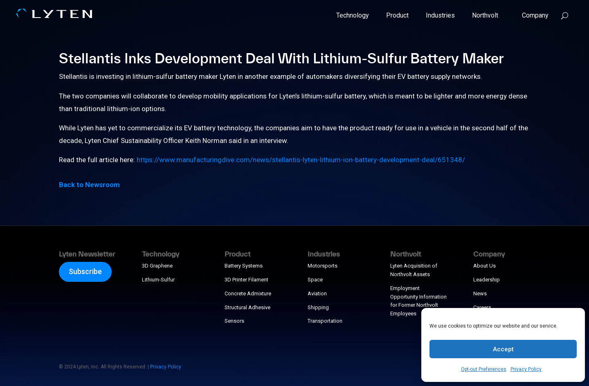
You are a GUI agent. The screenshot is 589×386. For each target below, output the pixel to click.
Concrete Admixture (248, 293)
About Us (484, 266)
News (480, 293)
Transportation (325, 321)
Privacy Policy (526, 369)
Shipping (318, 307)
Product (397, 15)
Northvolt (485, 15)
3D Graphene (157, 266)
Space (315, 280)
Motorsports (322, 266)
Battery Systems (244, 266)
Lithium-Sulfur (158, 280)
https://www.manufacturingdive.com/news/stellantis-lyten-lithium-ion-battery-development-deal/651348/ (301, 160)
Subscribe (85, 271)
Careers (482, 307)
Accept (503, 349)
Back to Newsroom (89, 185)
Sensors (234, 321)
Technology (352, 15)
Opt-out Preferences (483, 369)
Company (532, 15)
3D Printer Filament (246, 280)
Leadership (486, 280)
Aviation (317, 293)
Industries (440, 15)
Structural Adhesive (247, 307)
